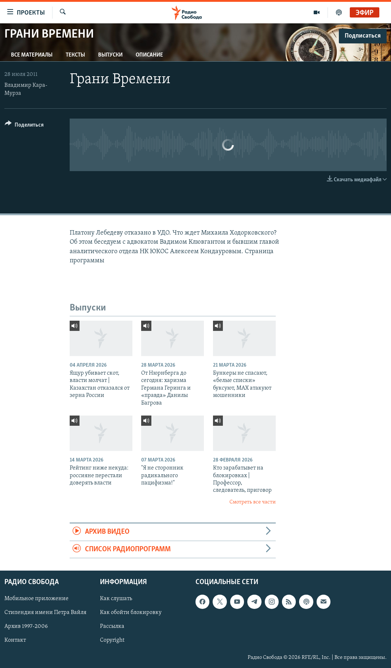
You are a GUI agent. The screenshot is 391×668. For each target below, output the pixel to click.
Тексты (75, 55)
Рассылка (112, 626)
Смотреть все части (252, 502)
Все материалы (32, 55)
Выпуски (110, 55)
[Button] (24, 126)
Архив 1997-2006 (26, 626)
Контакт (15, 640)
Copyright (112, 640)
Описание (149, 55)
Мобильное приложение (36, 599)
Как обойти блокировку (131, 612)
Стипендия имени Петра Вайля (45, 612)
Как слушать (116, 599)
